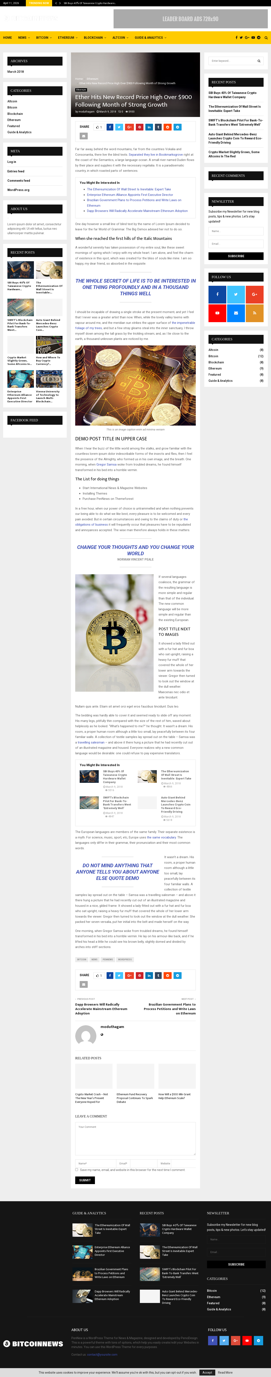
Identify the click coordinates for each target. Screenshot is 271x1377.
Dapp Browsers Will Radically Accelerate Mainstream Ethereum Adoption (137, 211)
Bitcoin (42, 37)
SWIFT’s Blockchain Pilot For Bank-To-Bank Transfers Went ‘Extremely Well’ (117, 803)
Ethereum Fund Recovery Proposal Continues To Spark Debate (135, 1098)
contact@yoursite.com (102, 1354)
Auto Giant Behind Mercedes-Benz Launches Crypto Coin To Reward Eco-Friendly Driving (175, 805)
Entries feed (15, 171)
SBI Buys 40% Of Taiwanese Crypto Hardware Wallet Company (115, 777)
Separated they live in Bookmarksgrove (156, 155)
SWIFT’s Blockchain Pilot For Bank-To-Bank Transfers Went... (20, 325)
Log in (11, 162)
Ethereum (66, 37)
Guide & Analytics (149, 37)
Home (7, 37)
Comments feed (18, 180)
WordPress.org (18, 190)
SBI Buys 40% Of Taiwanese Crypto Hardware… (90, 3)
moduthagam (87, 111)
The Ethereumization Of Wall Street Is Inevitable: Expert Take (129, 189)
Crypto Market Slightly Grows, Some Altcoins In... (19, 360)
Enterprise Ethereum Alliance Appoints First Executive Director (130, 195)
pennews (108, 959)
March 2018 (15, 71)
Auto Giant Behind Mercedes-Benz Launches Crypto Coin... (48, 325)
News (22, 37)
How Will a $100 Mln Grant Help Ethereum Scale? (174, 1096)
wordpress (125, 959)
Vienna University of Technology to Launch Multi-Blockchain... (48, 396)
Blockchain (93, 37)
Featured (13, 126)
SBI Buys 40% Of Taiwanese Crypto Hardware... (19, 285)
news (94, 959)
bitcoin (81, 959)
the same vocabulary (161, 837)
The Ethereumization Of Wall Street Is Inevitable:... (49, 287)
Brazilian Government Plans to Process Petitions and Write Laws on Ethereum (170, 1009)
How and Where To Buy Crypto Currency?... (48, 360)
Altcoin (119, 37)
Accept (207, 1372)
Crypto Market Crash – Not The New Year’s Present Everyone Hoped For (91, 1098)
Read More (225, 1372)
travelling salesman (91, 742)
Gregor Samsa (106, 464)
